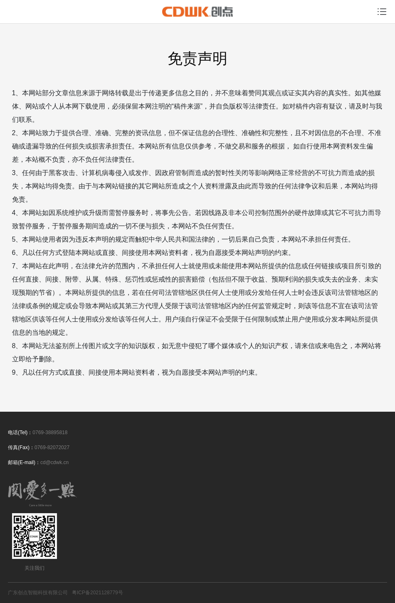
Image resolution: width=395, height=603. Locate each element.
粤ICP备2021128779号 (97, 593)
